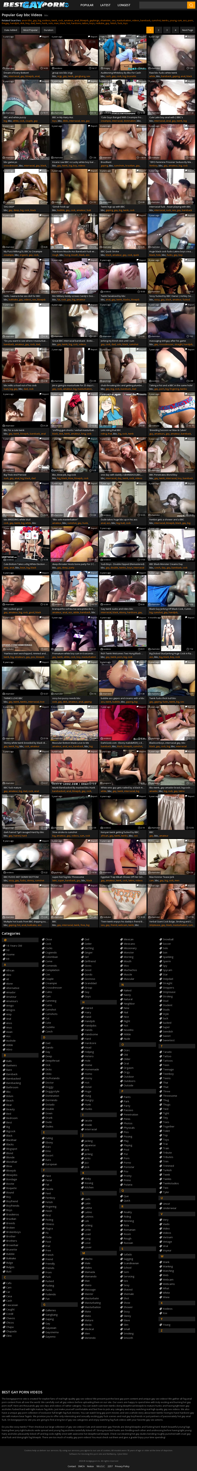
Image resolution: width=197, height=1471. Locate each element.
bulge (9, 1262)
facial (48, 1180)
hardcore (76, 23)
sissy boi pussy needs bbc (66, 698)
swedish (168, 1031)
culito (48, 992)
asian (9, 1032)
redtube (100, 23)
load (6, 388)
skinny (30, 880)
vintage (167, 1241)
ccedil (9, 1313)
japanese (90, 1145)
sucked (167, 1022)
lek (87, 1221)
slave (127, 1320)
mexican (129, 939)
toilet (166, 1131)
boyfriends (12, 1205)
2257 (110, 1466)
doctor (49, 1082)
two (165, 1187)
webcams (169, 1284)
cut (47, 1018)
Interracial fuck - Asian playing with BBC (170, 206)
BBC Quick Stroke (110, 251)
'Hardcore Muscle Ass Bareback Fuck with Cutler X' (74, 251)
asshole (11, 1040)
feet (48, 1193)
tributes (168, 1157)
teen (38, 23)
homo (88, 1073)
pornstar (129, 1167)
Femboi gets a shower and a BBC (166, 519)
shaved (128, 1289)
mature (89, 1320)
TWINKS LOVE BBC (13, 698)
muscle (128, 974)
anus (9, 1027)
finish (48, 1211)
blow (70, 478)
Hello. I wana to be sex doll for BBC (22, 296)
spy (165, 965)
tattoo (85, 23)
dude (48, 1122)
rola (126, 1225)
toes (166, 1122)
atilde (76, 612)
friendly (50, 1263)
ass (185, 20)
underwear (170, 1208)
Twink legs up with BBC (113, 206)
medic (88, 1324)
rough (55, 254)
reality (128, 1212)
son (165, 952)
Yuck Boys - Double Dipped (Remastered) (122, 564)
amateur (68, 20)
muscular (129, 978)
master (89, 1294)
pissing (128, 1136)
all (7, 979)
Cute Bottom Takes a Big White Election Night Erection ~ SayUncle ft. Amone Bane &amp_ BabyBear (26, 564)
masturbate (92, 1298)
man (56, 23)
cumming (50, 1000)
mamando (91, 1276)
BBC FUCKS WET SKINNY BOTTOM (21, 877)
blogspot (11, 1148)
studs (166, 1009)
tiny (165, 1117)
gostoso (90, 978)
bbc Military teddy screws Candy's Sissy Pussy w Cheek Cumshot (74, 296)
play (126, 1141)
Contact (72, 1466)
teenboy (168, 1073)
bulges (10, 1267)
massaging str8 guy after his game (167, 340)
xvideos (46, 20)
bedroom (12, 1118)
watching (168, 1270)
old (126, 1054)
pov (33, 657)
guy (107, 23)
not (126, 1025)
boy (28, 23)
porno (127, 1162)
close (48, 939)
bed (8, 1113)
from (48, 1272)
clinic (9, 1335)
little (88, 1229)
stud (165, 1000)
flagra (49, 1228)
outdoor (129, 1076)
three (166, 1091)
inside (88, 1125)
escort (49, 1155)
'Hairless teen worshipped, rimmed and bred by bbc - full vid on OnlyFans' (26, 653)
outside (128, 1085)
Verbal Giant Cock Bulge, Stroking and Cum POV (171, 921)
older (127, 1059)
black (62, 23)
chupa (10, 1327)
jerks (88, 1158)
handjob (14, 23)
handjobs (90, 1025)
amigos (10, 1010)
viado (166, 1224)
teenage (168, 1069)
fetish (113, 23)
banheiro (11, 1065)
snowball (168, 939)
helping (89, 1052)
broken (10, 1227)
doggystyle (52, 1091)
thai (165, 1082)
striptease (154, 925)
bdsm (9, 1096)
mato (88, 1316)
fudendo (50, 1294)
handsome (91, 1034)
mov (126, 965)
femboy (153, 165)
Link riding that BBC (111, 430)
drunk (48, 1117)
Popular (87, 5)
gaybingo (94, 20)
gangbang (80, 76)
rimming (129, 1221)
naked (127, 990)
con (47, 974)
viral (165, 1246)
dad (33, 23)
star (165, 974)
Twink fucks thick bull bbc (162, 698)
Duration (48, 30)
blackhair (11, 1140)
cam (151, 880)
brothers (11, 1240)
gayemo (50, 1336)
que (126, 1196)
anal (76, 20)
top (165, 1135)
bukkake (13, 299)
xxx (165, 1313)
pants (127, 1097)
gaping (176, 76)
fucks (170, 254)
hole (158, 254)
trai (165, 1144)
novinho (129, 1030)
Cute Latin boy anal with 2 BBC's (166, 117)
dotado (50, 1104)
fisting (49, 1219)
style (166, 1014)
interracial (14, 76)
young (173, 20)
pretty (128, 1175)
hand (88, 1016)
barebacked (58, 791)
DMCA (81, 1466)
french (49, 1254)
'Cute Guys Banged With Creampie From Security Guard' (123, 117)
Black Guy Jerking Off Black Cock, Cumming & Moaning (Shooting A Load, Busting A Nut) (171, 608)
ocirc (127, 1050)
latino (182, 791)
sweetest (169, 1040)
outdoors (129, 1081)
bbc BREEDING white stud (17, 519)
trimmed (168, 1165)
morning (129, 957)
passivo (128, 1110)
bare (9, 1069)
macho (89, 1259)
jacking (89, 1141)
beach (10, 1100)
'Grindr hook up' (60, 206)
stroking (168, 996)
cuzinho (50, 1027)
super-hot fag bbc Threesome (68, 877)
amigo (10, 1005)
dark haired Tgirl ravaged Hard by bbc (24, 832)
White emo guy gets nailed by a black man (123, 787)
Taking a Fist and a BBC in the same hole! (171, 385)
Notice (90, 1466)
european (51, 1164)
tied (165, 1109)
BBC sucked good (13, 608)
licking (89, 1225)
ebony (122, 612)
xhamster (105, 20)
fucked (186, 299)
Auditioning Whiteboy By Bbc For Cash (121, 72)
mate (88, 1311)
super (61, 880)
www (166, 1297)
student (167, 1005)
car (8, 1292)
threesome (170, 1095)
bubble (61, 210)
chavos (10, 1318)
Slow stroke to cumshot (64, 832)
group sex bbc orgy (62, 72)
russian (128, 1243)
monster (129, 952)
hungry (89, 1100)
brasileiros (12, 1214)
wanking (168, 1266)
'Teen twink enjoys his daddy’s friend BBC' (123, 921)
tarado (167, 1052)
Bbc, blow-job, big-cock (64, 474)
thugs (166, 1104)
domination (130, 120)
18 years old (14, 945)
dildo (65, 120)
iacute (88, 1120)
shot (126, 1298)
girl (87, 957)
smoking (129, 1333)
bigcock (10, 1131)
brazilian (130, 165)
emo (48, 1151)
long (83, 433)
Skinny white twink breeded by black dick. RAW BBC (26, 742)
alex (8, 974)
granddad (91, 983)
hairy (88, 1012)
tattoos (168, 1060)
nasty (127, 994)
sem (126, 1272)
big (39, 20)
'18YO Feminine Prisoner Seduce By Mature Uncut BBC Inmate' (171, 162)
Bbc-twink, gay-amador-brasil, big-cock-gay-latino (171, 787)
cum (179, 20)
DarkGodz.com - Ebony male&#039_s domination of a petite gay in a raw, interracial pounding (123, 742)
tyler (166, 1192)
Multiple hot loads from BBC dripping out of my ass (26, 921)
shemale (129, 1294)
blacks (126, 299)
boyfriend (12, 1201)
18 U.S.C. (100, 1466)
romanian (129, 1229)
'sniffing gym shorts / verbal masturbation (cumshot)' (74, 430)
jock (87, 1167)
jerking (89, 1154)
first (48, 1215)
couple (29, 120)
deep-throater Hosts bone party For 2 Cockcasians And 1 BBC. (74, 564)
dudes (49, 1126)
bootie (10, 1183)
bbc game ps (10, 162)
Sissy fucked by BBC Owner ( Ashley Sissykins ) (171, 296)
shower (128, 1307)
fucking (49, 1285)
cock (60, 20)
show (127, 1302)
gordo (88, 974)
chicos (10, 1322)
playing (128, 1145)
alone (9, 983)
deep (16, 210)
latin (54, 880)
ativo (9, 1049)
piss (126, 1132)
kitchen (89, 1187)
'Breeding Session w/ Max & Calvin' (168, 430)
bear (22, 567)
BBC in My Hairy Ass (62, 117)
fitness (49, 1224)
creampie (106, 120)
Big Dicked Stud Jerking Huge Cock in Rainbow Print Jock (171, 653)
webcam (122, 925)
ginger (89, 952)
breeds (10, 1223)
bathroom (12, 1087)
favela (49, 1189)
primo (127, 1180)
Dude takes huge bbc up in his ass (119, 519)
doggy (49, 1087)
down (48, 1113)
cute (48, 1022)
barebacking (13, 1083)
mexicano (129, 943)
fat (58, 299)
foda (48, 1237)
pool (126, 1149)
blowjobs (11, 1175)
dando (49, 1047)
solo (50, 23)
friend (114, 925)
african (104, 835)
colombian (51, 957)
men (177, 880)
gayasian (50, 1328)
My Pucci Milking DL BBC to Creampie (23, 251)
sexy (126, 1285)
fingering (174, 388)
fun (47, 1298)
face (48, 1175)
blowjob (84, 20)
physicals (129, 1127)
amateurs (159, 433)
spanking (168, 957)
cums (48, 1005)
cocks (48, 948)
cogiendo (51, 952)
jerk (87, 1149)
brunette (131, 76)
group (88, 987)
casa (9, 1296)
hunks (88, 1109)
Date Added (10, 30)
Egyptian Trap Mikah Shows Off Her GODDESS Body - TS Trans (123, 877)
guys (88, 996)
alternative (12, 988)
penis (127, 1119)
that (110, 433)
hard (24, 835)
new (126, 1008)
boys (92, 23)
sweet (167, 1036)
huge (88, 1091)
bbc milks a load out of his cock (20, 385)
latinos (89, 1216)
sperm (167, 961)
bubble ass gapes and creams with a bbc (122, 698)
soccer (167, 943)
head (88, 1047)
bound (10, 1192)
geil (87, 939)
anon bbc (27, 20)
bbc (8, 1091)
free (83, 925)
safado (128, 1254)
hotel (88, 1087)
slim (126, 1324)
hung (67, 254)
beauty (10, 1109)
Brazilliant (106, 162)
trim (166, 1161)
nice (126, 1016)
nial (126, 1012)
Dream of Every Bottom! (16, 72)
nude (127, 1038)
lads (87, 1199)
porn (190, 20)
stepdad (168, 978)
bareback (145, 20)
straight (178, 344)
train (166, 1148)
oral (126, 1063)
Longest (124, 5)
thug (166, 1100)
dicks (48, 1069)
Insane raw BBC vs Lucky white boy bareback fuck (74, 162)
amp (6, 567)
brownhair (12, 1245)
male (87, 1263)
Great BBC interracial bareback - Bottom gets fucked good (74, 340)
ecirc (48, 1147)
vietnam (168, 1237)
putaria (128, 1184)
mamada (90, 1272)
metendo (90, 1338)
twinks (165, 20)
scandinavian (131, 1263)
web (166, 1275)
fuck (119, 23)
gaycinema (52, 1332)
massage (90, 1289)
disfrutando (52, 1078)
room (127, 1234)
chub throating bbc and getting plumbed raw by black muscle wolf (123, 385)
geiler (88, 943)
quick (136, 254)
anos (9, 1023)
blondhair (11, 1161)
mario (88, 1285)
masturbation (124, 20)
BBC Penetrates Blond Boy (163, 474)
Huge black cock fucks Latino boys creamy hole (171, 251)
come (48, 961)
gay (35, 20)
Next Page (187, 30)
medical (89, 1329)
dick (22, 23)
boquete (11, 1188)
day (119, 478)
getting (89, 948)
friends (49, 1268)
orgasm (24, 254)
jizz (87, 1162)
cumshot (156, 20)
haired (17, 835)
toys (125, 23)
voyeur (167, 1250)
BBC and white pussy (15, 117)
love (42, 701)
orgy (59, 76)
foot (48, 1241)
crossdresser (11, 165)
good (31, 612)
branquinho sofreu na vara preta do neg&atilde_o (74, 608)
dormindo (51, 1100)
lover (88, 1247)
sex (114, 20)
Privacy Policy (122, 1466)
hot (68, 23)
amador (153, 791)
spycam (167, 970)
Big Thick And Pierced (15, 474)
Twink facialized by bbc (113, 296)
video (166, 1228)
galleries (50, 1310)
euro (48, 1159)
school (127, 1267)
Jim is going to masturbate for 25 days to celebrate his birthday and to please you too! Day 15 (74, 385)
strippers (168, 987)
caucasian (12, 1305)
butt (89, 210)
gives (88, 965)
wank (166, 1262)
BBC (151, 832)
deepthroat (52, 1060)
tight (166, 1113)
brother (11, 1236)
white (152, 76)
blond (9, 1153)
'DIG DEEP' (9, 206)
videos (135, 20)
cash (108, 76)
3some (10, 954)
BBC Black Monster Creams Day (166, 564)
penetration (131, 1114)
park (126, 1101)
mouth (74, 254)
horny (88, 1078)
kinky (88, 1178)
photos (128, 1123)
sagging (128, 1259)
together (168, 1126)
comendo (51, 965)
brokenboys (13, 1232)
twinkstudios (171, 1183)
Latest (105, 5)
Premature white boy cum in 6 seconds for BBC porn (74, 653)
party (71, 567)
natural (128, 999)
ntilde (127, 1034)
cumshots (119, 165)
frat (47, 1246)
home (88, 1065)
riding (104, 433)
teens (167, 1078)
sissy (157, 299)
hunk (44, 23)
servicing (129, 1276)
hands (89, 1030)
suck (168, 210)
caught (10, 1309)
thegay (5, 23)
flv (47, 1233)
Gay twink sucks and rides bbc (117, 608)
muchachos (130, 970)
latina (88, 1207)
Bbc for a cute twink (14, 430)
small (127, 1329)
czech (157, 567)
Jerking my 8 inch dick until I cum (117, 340)
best (9, 1122)
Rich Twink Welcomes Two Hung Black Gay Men (123, 653)
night (127, 1021)
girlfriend (90, 961)
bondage (11, 1179)
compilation (52, 970)
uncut (166, 1203)
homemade (92, 1069)
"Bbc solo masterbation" (65, 519)
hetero (89, 1056)
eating (49, 1138)
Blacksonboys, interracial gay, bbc (167, 742)
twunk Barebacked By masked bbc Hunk (73, 787)
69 (7, 958)
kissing (89, 1183)
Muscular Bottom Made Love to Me (70, 742)
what (166, 1288)
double (114, 567)
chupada (11, 1331)
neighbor (129, 1003)
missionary (130, 948)
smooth (128, 1338)
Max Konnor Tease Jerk (161, 877)
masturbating (93, 1302)
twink (54, 20)
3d (7, 950)
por (126, 1154)
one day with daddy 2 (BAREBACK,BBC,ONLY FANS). (123, 474)
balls (9, 1061)
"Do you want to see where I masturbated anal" (26, 340)
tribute (167, 1152)
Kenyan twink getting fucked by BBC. (120, 832)
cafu (8, 1283)
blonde (10, 1157)
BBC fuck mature (12, 787)
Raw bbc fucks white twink (163, 72)
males (88, 1267)
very (166, 1219)
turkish (167, 1170)
